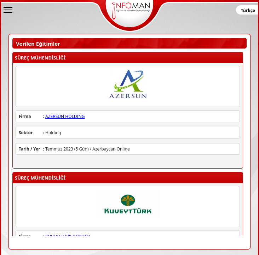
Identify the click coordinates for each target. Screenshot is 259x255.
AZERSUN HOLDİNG (65, 116)
